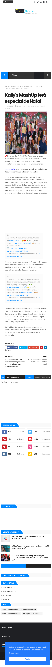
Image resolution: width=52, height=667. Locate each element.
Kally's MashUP (31, 86)
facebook (46, 384)
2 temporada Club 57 (10, 594)
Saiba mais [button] (14, 653)
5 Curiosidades (8, 602)
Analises (6, 606)
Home (7, 86)
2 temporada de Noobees (32, 620)
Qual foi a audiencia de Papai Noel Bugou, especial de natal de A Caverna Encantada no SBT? (30, 564)
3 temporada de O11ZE (10, 598)
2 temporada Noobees (10, 616)
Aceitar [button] (28, 659)
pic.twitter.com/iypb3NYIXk (17, 301)
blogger (29, 384)
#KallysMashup (15, 247)
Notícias (39, 86)
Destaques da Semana (17, 86)
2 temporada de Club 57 (11, 620)
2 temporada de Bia (28, 616)
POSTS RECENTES (13, 572)
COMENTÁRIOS (38, 572)
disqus (37, 384)
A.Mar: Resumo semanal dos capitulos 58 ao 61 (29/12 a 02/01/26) (30, 553)
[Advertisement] (26, 43)
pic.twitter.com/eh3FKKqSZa (17, 257)
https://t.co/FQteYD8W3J (18, 255)
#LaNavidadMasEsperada (21, 250)
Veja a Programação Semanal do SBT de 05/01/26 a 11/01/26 (28, 544)
